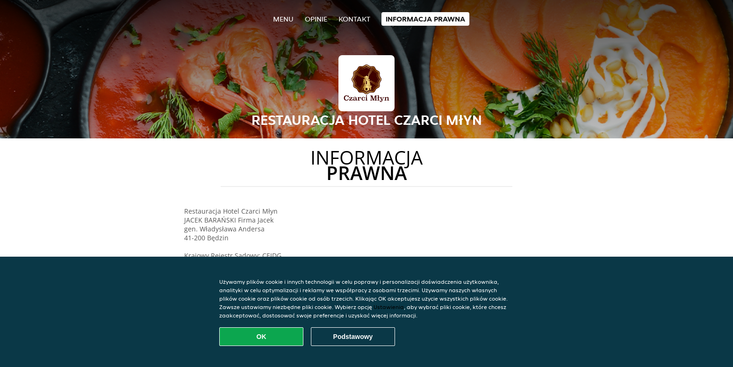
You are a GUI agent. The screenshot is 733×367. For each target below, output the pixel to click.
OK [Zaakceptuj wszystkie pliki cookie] (261, 336)
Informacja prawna (425, 19)
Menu (283, 19)
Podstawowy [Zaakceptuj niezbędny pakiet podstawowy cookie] (353, 336)
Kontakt (354, 19)
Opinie (316, 19)
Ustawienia (389, 306)
